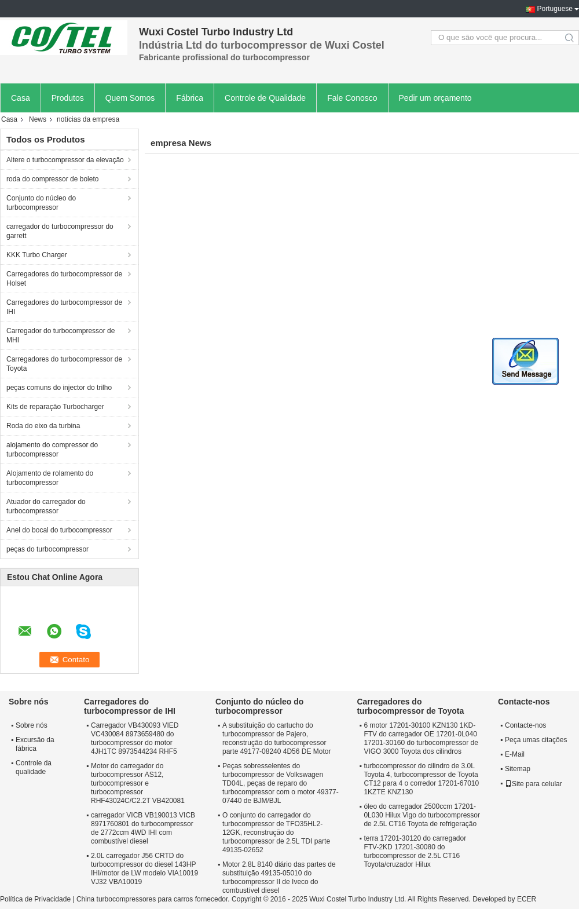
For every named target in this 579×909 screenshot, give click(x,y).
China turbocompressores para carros (134, 899)
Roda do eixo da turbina (43, 426)
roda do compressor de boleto (52, 179)
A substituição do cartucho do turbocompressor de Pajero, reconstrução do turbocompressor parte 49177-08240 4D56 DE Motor (276, 738)
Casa (20, 98)
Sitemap (517, 769)
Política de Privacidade (35, 899)
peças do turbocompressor (47, 549)
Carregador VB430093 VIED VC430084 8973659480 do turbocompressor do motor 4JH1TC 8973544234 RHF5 (134, 738)
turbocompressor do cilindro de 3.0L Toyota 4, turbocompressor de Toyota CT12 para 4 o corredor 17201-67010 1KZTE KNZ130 (421, 779)
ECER (526, 899)
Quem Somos (130, 98)
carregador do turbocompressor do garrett (59, 231)
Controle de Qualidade (265, 98)
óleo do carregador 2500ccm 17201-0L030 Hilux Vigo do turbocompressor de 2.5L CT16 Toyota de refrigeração (422, 815)
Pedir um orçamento (435, 98)
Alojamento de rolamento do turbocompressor (49, 478)
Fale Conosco (352, 98)
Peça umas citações (536, 740)
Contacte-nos (525, 725)
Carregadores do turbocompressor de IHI (64, 307)
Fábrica (189, 98)
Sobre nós (31, 725)
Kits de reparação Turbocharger (55, 407)
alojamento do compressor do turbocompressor (52, 449)
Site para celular (533, 784)
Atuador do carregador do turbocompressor (46, 506)
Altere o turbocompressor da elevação (65, 160)
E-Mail (515, 754)
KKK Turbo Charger (36, 255)
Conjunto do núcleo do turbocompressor (41, 202)
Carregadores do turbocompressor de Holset (64, 278)
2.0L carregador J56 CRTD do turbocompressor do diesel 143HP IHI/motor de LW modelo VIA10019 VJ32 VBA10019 (144, 869)
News (37, 119)
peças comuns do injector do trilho (59, 388)
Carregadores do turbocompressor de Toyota (64, 364)
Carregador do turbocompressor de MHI (60, 335)
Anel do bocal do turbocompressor (59, 530)
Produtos (68, 98)
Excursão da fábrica (35, 744)
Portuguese (555, 9)
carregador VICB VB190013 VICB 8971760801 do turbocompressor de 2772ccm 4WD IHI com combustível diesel (143, 828)
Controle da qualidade (34, 767)
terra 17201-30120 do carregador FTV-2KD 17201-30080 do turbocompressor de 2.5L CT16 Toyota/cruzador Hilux (415, 851)
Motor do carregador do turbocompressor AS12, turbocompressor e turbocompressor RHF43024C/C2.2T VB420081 (138, 783)
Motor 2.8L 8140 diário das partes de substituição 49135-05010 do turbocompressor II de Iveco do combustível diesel (279, 877)
